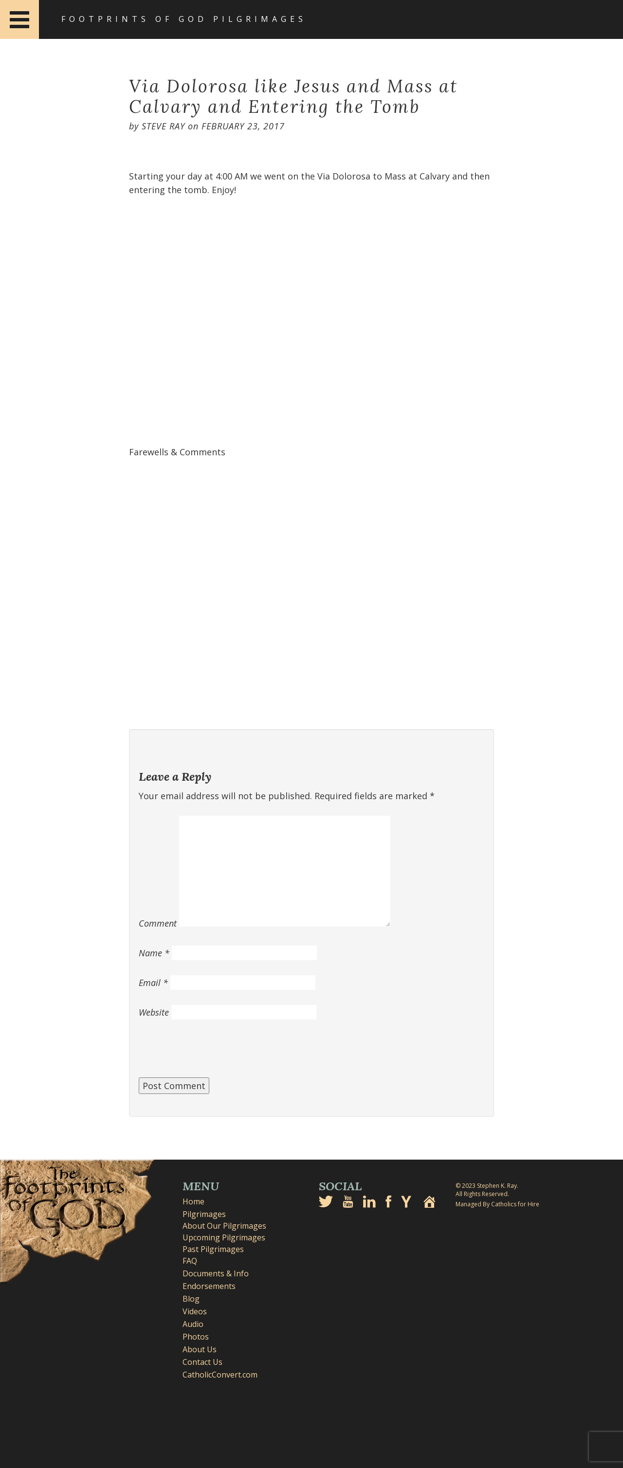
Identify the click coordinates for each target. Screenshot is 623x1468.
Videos (195, 1311)
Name (154, 953)
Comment (158, 923)
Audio (193, 1324)
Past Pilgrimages (213, 1249)
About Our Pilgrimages (224, 1225)
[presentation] (213, 1054)
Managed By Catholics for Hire (497, 1204)
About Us (200, 1349)
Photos (196, 1336)
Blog (191, 1298)
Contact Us (202, 1362)
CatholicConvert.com (220, 1374)
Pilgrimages (204, 1214)
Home (193, 1201)
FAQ (190, 1260)
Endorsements (209, 1286)
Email (153, 982)
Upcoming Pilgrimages (224, 1237)
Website (154, 1012)
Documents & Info (216, 1273)
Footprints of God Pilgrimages (184, 19)
